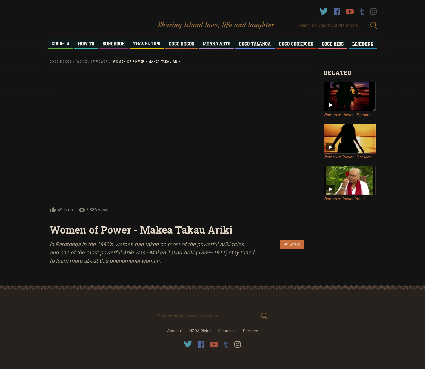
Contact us (227, 331)
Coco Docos (61, 61)
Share (295, 244)
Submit (373, 25)
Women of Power (92, 61)
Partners (250, 331)
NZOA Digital (200, 331)
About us (175, 331)
